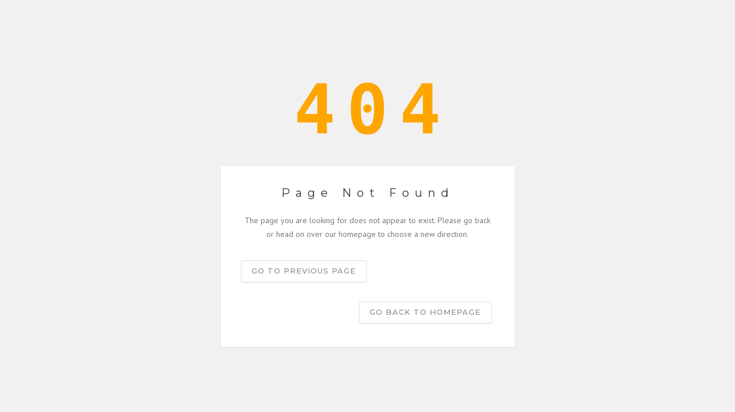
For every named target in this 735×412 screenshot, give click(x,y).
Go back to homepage (425, 311)
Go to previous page (303, 270)
